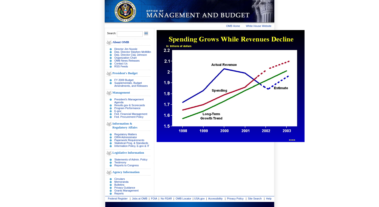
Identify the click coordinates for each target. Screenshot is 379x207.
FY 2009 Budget (123, 80)
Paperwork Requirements (129, 140)
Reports (119, 193)
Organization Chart (125, 57)
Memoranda (121, 181)
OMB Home (233, 25)
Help (269, 198)
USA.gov (199, 198)
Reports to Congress (126, 165)
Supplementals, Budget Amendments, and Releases (131, 84)
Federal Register (118, 198)
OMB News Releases (127, 60)
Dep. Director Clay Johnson (130, 54)
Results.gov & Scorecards (129, 105)
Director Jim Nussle (125, 49)
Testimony (120, 162)
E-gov (117, 111)
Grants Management (126, 190)
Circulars (119, 178)
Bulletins (119, 184)
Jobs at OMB (139, 198)
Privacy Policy (235, 198)
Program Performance (127, 108)
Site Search (255, 198)
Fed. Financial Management (130, 113)
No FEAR (166, 198)
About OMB (120, 42)
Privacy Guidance (124, 187)
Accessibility (215, 198)
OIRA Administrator (125, 137)
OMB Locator (183, 198)
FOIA (154, 198)
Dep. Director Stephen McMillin (132, 51)
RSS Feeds (121, 66)
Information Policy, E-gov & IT (131, 145)
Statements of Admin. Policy (130, 159)
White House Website (258, 25)
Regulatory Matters (125, 134)
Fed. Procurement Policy (128, 116)
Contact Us (120, 63)
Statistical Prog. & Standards (131, 143)
